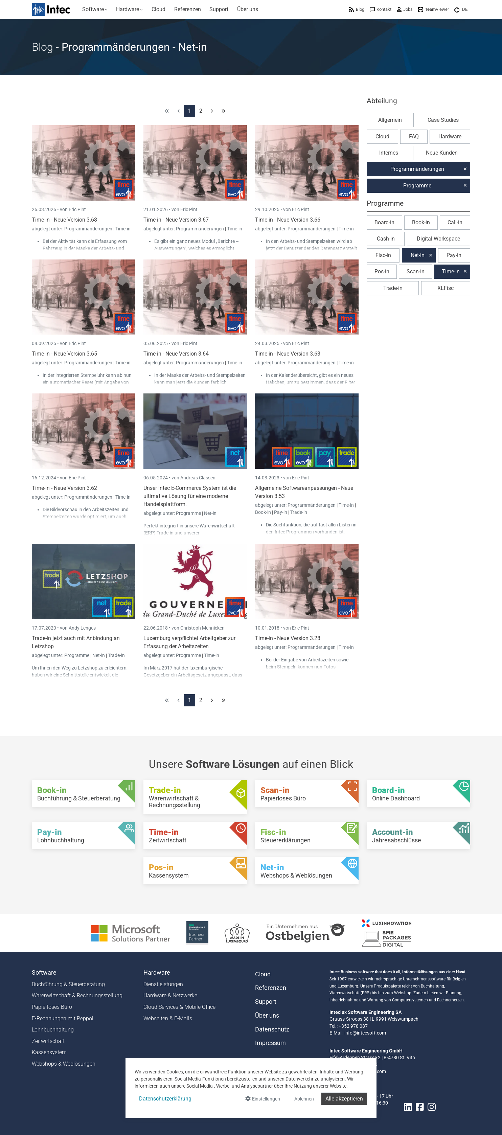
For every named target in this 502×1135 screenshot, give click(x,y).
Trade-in (298, 512)
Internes (388, 153)
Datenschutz (272, 1029)
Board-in (384, 222)
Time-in (123, 228)
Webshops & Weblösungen (63, 1064)
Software (44, 972)
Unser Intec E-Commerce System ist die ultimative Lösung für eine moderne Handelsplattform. (189, 496)
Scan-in (416, 271)
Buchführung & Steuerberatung (68, 984)
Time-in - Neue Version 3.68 (64, 220)
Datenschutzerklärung (165, 1098)
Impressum (270, 1043)
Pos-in (381, 271)
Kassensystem (49, 1052)
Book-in (263, 512)
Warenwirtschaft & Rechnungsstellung (77, 995)
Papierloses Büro (52, 1007)
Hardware (449, 136)
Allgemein (390, 120)
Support (265, 1001)
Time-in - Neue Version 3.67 (176, 220)
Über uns (267, 1015)
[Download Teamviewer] (433, 9)
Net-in (210, 513)
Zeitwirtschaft (48, 1041)
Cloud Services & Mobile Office (179, 1007)
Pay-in (280, 512)
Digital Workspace (438, 238)
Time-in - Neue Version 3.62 (64, 488)
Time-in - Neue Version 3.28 (287, 638)
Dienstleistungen (163, 984)
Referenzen (270, 987)
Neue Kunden (442, 153)
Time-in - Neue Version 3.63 (287, 353)
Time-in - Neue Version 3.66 (287, 220)
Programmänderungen (88, 228)
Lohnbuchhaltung (53, 1029)
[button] (461, 9)
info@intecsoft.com (365, 1033)
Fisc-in (383, 255)
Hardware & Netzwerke (170, 995)
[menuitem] (95, 9)
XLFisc (445, 288)
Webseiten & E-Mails (167, 1018)
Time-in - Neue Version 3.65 (64, 353)
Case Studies (443, 120)
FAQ (414, 136)
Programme (189, 513)
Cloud (382, 136)
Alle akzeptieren (344, 1098)
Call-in (455, 222)
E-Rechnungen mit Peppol (62, 1018)
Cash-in (386, 238)
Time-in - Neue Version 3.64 (176, 353)
